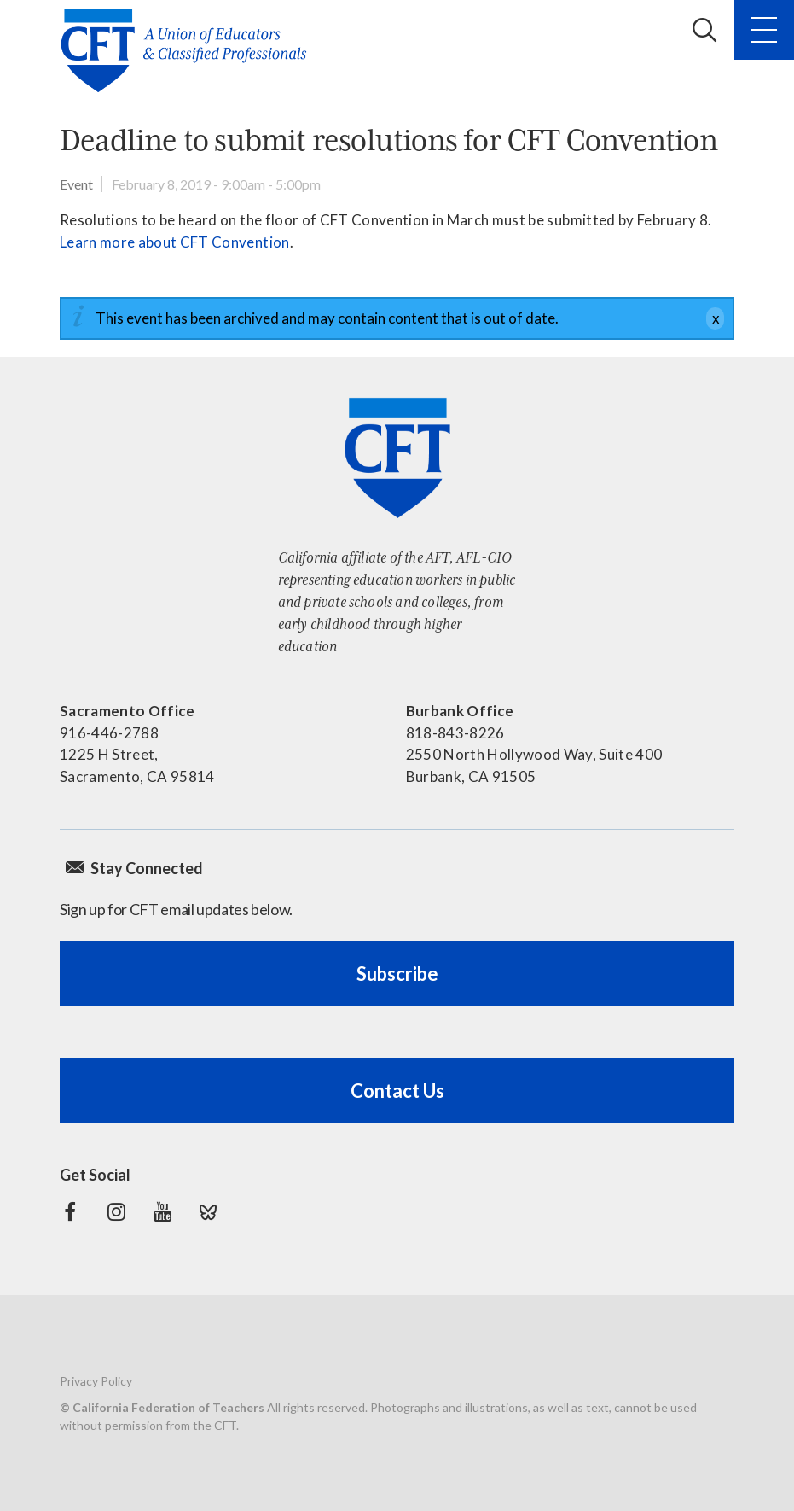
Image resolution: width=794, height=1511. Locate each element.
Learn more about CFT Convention (175, 242)
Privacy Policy (96, 1381)
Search (704, 30)
